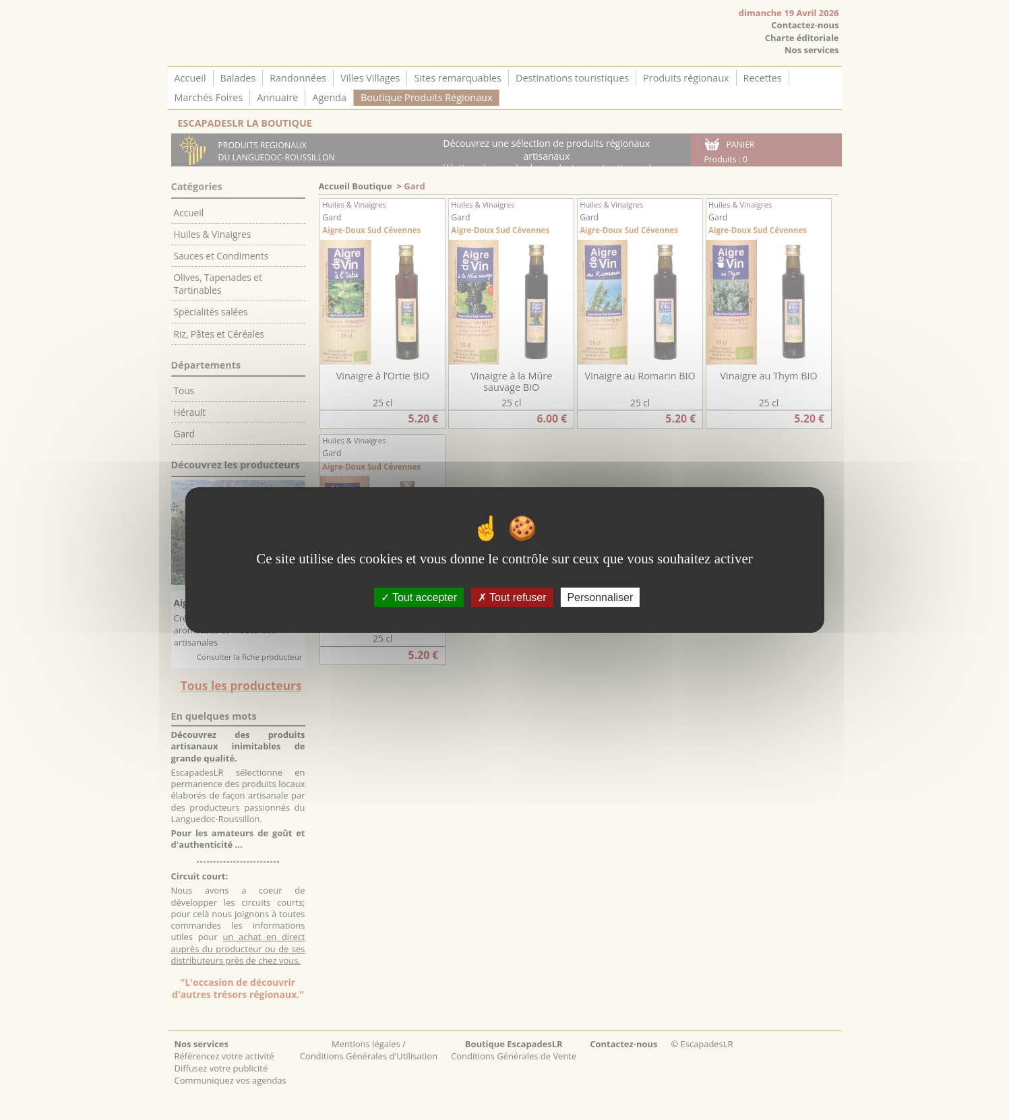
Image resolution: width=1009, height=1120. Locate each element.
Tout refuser (512, 597)
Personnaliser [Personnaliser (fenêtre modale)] (600, 597)
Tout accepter (419, 597)
